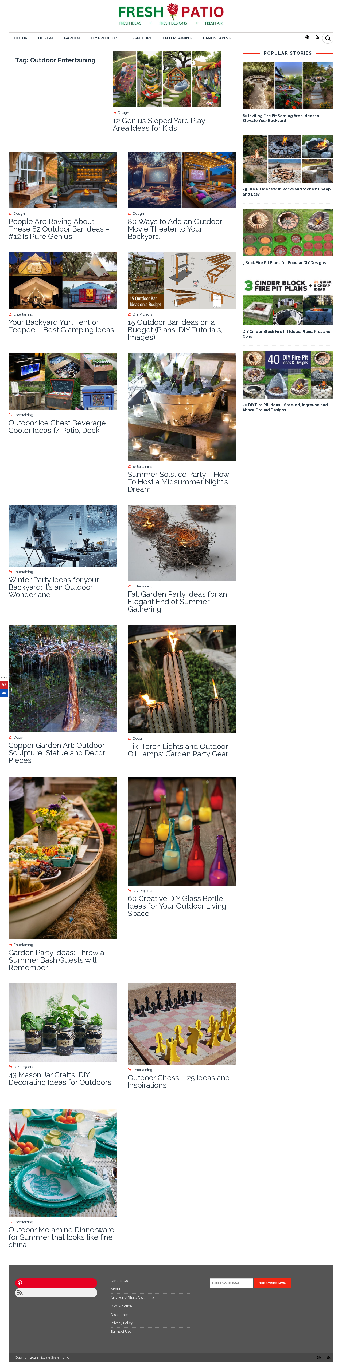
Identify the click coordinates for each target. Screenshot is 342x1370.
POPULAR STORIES (288, 53)
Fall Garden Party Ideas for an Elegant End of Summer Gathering (177, 602)
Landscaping (217, 38)
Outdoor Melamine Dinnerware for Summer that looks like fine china (61, 1237)
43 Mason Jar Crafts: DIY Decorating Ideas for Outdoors (60, 1078)
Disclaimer (119, 1315)
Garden (72, 38)
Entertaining (177, 38)
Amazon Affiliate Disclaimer (133, 1298)
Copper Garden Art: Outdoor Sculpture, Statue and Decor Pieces (57, 753)
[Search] (327, 38)
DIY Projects (105, 38)
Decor (21, 38)
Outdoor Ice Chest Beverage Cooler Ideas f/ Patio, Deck (57, 427)
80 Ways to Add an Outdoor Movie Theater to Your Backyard (175, 229)
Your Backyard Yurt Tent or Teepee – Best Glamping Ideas (61, 326)
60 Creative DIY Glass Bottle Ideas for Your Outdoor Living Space (177, 906)
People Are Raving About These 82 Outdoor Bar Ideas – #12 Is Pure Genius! (59, 229)
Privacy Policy (122, 1323)
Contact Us (119, 1281)
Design (45, 38)
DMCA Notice (121, 1306)
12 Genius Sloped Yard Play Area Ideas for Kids (159, 124)
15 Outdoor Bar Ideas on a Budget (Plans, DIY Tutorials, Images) (175, 330)
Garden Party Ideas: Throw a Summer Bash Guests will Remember (56, 960)
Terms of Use (121, 1331)
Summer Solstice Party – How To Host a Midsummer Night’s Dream (178, 482)
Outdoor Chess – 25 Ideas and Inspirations (179, 1081)
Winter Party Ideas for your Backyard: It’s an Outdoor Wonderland (54, 587)
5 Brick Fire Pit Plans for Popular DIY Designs (284, 263)
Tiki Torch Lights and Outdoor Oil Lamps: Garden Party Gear (178, 750)
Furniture (140, 38)
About (115, 1289)
